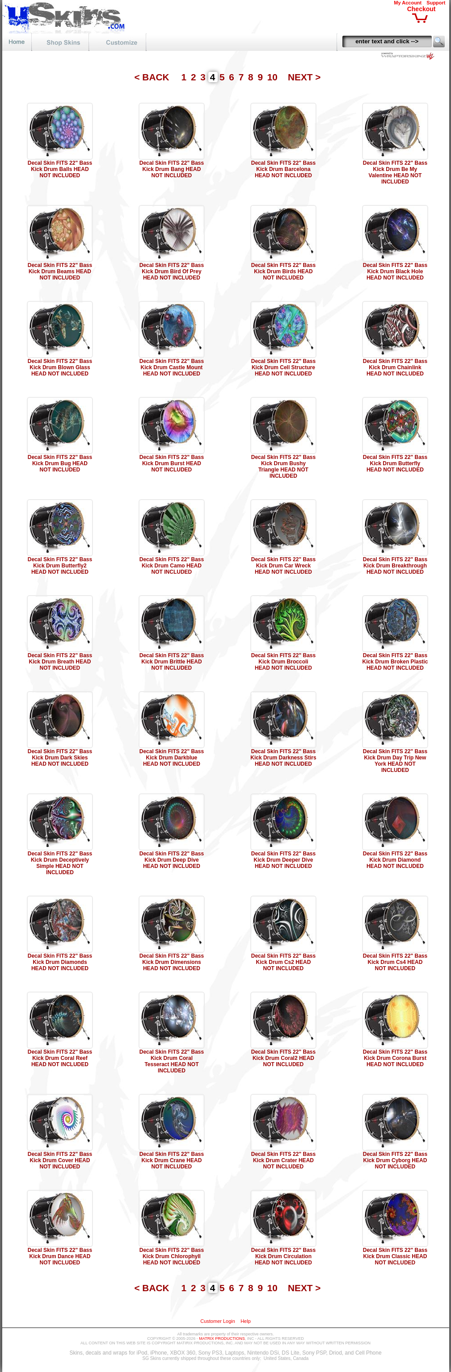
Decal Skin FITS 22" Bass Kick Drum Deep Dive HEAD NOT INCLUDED (171, 860)
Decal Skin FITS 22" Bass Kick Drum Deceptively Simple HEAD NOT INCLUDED (60, 863)
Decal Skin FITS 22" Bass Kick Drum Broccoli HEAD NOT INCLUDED (283, 661)
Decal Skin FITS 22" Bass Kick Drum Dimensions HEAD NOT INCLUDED (171, 962)
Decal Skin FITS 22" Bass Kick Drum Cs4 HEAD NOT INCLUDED (395, 962)
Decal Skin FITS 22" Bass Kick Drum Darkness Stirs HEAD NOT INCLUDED (283, 757)
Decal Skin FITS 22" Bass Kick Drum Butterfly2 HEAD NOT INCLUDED (60, 565)
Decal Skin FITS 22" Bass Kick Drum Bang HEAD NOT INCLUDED (171, 169)
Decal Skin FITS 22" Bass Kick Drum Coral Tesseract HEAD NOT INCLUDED (171, 1061)
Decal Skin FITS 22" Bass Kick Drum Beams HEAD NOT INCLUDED (60, 271)
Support (435, 2)
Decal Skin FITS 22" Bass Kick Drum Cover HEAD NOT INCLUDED (60, 1160)
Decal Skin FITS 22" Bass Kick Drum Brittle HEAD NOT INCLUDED (171, 661)
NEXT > (304, 77)
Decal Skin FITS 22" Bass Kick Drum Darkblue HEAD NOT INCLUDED (171, 757)
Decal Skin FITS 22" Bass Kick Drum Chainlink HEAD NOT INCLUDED (395, 367)
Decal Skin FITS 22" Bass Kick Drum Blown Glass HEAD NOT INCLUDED (60, 367)
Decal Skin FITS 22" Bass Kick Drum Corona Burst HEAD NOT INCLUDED (395, 1058)
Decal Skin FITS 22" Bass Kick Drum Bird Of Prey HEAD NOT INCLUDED (171, 271)
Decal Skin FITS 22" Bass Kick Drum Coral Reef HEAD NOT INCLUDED (60, 1058)
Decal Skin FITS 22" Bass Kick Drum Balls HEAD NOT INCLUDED (60, 169)
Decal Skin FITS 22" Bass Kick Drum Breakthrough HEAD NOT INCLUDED (395, 565)
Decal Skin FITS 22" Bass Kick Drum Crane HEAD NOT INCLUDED (171, 1160)
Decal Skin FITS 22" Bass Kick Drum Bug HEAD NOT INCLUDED (60, 463)
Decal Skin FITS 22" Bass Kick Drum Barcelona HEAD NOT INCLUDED (283, 169)
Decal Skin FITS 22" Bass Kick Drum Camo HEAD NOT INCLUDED (171, 565)
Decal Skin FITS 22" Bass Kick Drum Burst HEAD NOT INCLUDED (171, 463)
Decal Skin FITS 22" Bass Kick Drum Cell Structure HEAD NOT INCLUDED (283, 367)
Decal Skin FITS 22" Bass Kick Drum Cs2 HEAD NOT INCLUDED (283, 962)
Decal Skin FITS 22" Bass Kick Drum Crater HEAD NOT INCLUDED (283, 1160)
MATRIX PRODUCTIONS (221, 1338)
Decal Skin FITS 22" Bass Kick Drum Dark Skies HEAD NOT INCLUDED (60, 757)
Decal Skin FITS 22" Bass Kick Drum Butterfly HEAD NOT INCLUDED (395, 463)
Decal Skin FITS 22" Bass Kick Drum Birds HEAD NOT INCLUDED (283, 271)
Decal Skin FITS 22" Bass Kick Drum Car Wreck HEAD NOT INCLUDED (283, 565)
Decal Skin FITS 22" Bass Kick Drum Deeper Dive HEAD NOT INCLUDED (283, 860)
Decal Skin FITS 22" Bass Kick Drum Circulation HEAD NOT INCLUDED (283, 1256)
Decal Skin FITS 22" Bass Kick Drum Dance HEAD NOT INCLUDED (60, 1256)
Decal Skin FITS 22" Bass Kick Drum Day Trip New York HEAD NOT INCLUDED (395, 760)
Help (245, 1321)
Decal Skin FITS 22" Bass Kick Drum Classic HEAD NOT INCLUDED (395, 1256)
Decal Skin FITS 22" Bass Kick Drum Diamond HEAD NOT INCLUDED (395, 860)
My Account (407, 2)
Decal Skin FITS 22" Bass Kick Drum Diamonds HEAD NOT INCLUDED (60, 962)
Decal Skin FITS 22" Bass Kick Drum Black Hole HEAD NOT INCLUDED (395, 271)
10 (273, 77)
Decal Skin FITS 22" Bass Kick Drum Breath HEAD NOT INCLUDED (60, 661)
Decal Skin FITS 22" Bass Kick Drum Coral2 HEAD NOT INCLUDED (283, 1058)
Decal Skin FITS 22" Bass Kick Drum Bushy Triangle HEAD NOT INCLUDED (283, 466)
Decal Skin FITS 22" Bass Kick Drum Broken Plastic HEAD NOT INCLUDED (395, 661)
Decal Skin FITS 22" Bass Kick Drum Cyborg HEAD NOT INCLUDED (395, 1160)
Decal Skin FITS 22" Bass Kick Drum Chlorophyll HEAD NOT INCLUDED (171, 1256)
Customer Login (217, 1321)
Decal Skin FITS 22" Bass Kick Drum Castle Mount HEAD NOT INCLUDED (171, 367)
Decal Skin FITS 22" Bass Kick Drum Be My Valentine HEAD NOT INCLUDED (395, 172)
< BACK (153, 77)
